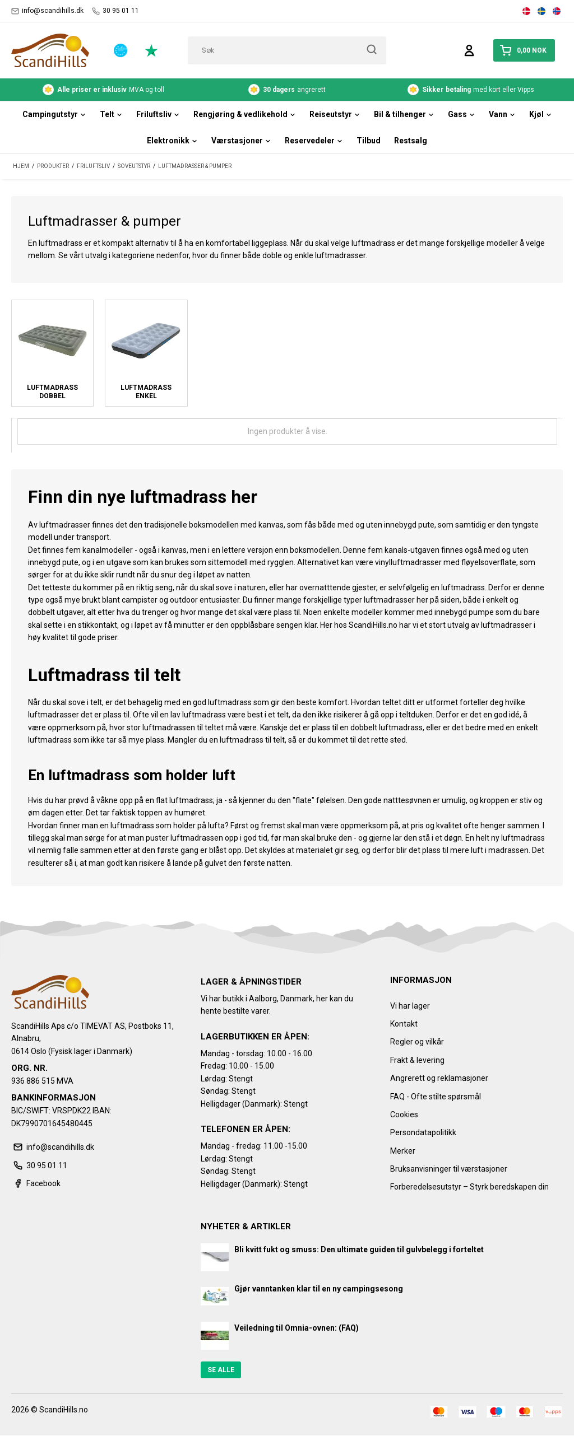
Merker (402, 1150)
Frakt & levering (417, 1060)
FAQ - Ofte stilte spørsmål (435, 1096)
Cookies (404, 1114)
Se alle (220, 1370)
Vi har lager (410, 1005)
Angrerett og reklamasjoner (439, 1078)
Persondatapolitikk (423, 1132)
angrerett (287, 89)
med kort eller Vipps (471, 89)
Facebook (36, 1183)
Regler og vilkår (417, 1041)
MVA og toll (103, 89)
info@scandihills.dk (47, 11)
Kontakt (404, 1023)
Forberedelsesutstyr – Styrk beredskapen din (469, 1186)
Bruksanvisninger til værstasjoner (448, 1168)
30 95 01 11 (115, 11)
